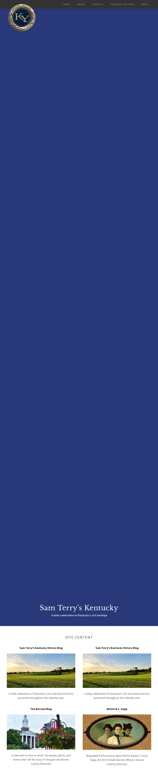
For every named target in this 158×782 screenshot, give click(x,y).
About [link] (81, 4)
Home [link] (66, 4)
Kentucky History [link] (122, 4)
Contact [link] (98, 4)
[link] (21, 3)
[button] (145, 4)
